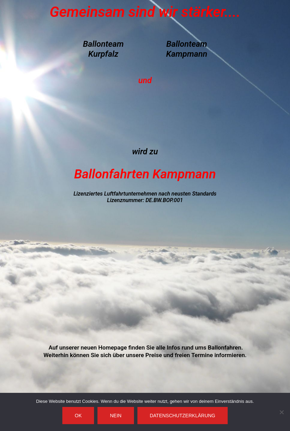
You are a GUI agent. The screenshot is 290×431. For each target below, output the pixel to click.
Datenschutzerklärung (182, 415)
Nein (115, 415)
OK (78, 415)
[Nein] (281, 412)
